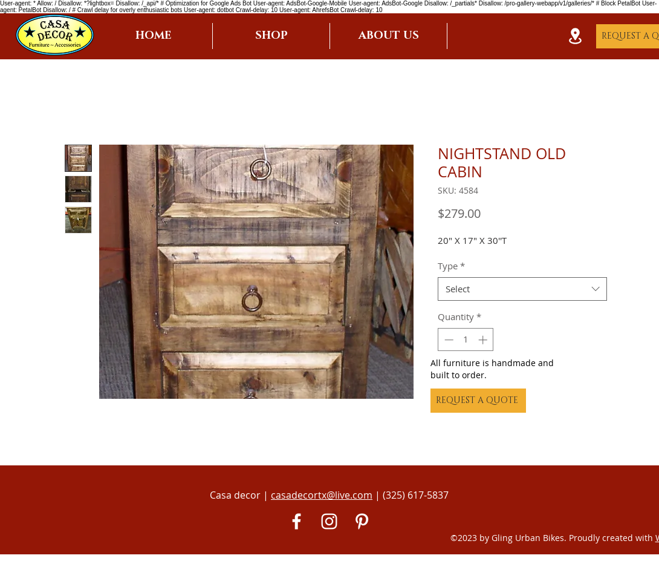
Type (451, 266)
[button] (271, 36)
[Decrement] (448, 340)
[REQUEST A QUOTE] (478, 401)
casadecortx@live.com (321, 495)
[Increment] (484, 340)
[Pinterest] (361, 521)
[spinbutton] (466, 340)
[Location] (575, 36)
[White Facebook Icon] (296, 521)
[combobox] (522, 289)
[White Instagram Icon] (329, 521)
